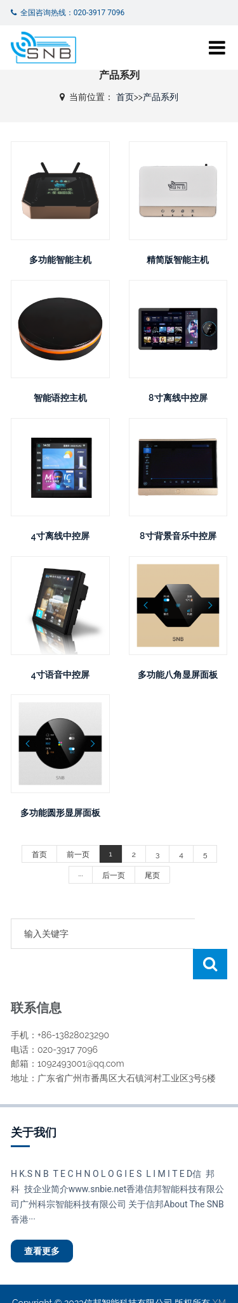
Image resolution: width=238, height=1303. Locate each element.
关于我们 (33, 1102)
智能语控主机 (60, 398)
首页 (125, 97)
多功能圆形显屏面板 (60, 813)
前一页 (78, 854)
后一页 (113, 875)
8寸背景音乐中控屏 (178, 536)
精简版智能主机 (178, 260)
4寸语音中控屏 (60, 675)
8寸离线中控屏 (178, 398)
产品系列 (160, 97)
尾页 (152, 875)
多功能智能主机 (60, 260)
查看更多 (42, 1221)
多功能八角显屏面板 (178, 675)
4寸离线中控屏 (60, 536)
